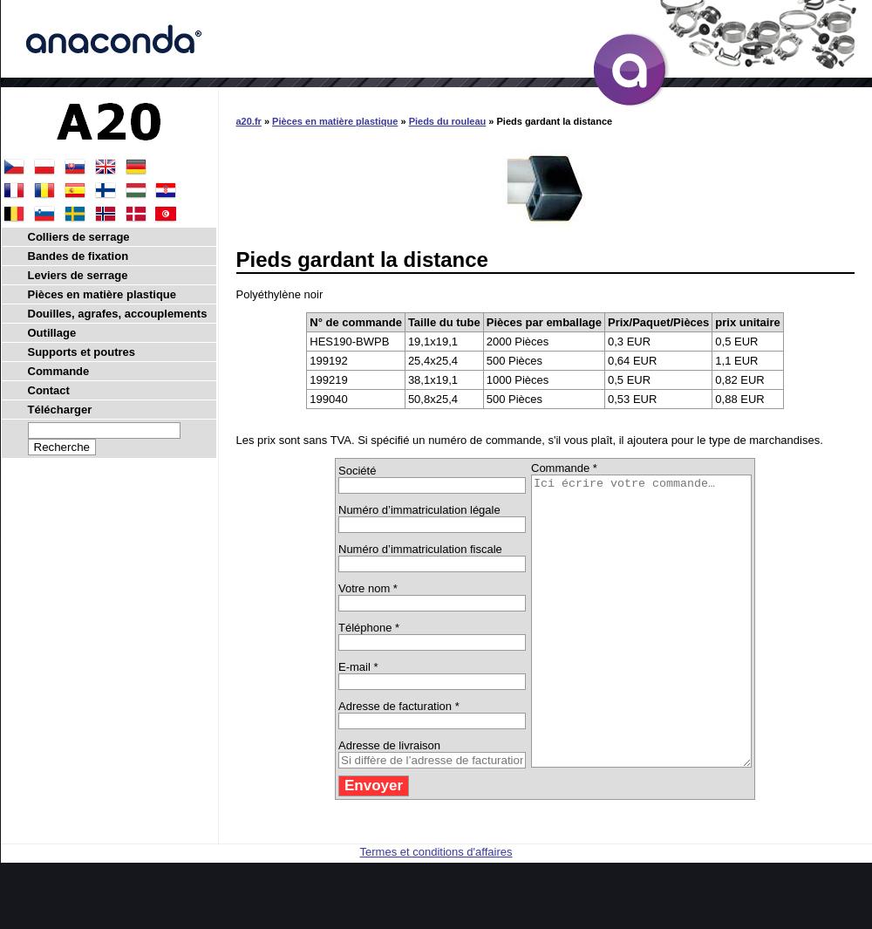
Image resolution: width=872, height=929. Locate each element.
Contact (49, 390)
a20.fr (249, 121)
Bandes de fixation (78, 256)
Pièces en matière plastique (335, 121)
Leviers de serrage (78, 275)
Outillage (52, 332)
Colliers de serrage (79, 236)
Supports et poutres (82, 352)
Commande (59, 371)
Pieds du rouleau (448, 121)
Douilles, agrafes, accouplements (118, 313)
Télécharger (60, 409)
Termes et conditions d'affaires (436, 909)
